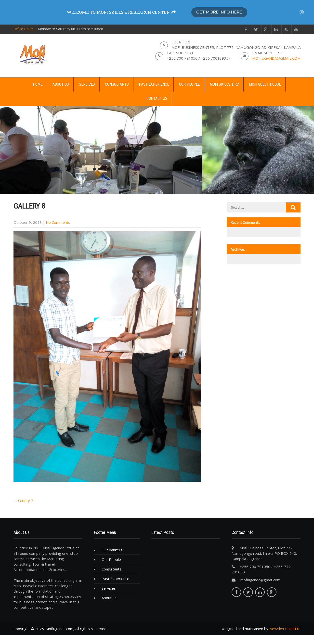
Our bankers (112, 549)
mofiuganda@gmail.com (276, 58)
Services (87, 84)
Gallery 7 (23, 500)
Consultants (117, 84)
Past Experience (154, 84)
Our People (189, 84)
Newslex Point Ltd (285, 628)
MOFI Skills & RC (224, 84)
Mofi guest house (265, 84)
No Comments (58, 222)
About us (60, 84)
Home (37, 84)
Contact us (156, 98)
